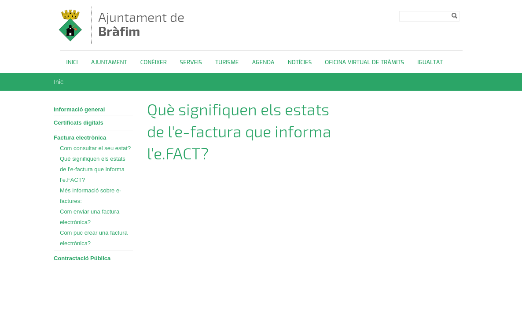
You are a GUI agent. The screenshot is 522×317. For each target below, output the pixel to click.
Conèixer (153, 62)
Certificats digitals (78, 122)
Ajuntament (109, 62)
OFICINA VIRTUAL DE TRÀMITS (364, 62)
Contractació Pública (82, 258)
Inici (72, 62)
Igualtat (430, 62)
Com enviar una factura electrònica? (89, 216)
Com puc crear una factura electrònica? (94, 238)
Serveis (191, 62)
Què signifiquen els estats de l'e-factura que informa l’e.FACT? (92, 169)
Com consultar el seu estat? (95, 148)
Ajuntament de (141, 24)
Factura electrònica (80, 137)
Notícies (300, 62)
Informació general (79, 109)
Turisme (227, 62)
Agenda (263, 62)
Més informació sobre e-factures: (90, 195)
